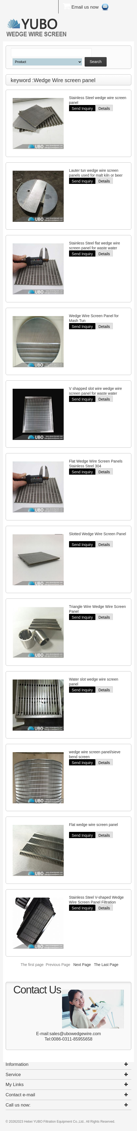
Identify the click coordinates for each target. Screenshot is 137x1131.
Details (104, 108)
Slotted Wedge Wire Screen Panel (97, 534)
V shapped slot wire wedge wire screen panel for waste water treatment (95, 393)
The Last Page (106, 964)
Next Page (82, 964)
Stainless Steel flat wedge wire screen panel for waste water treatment (94, 248)
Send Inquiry (82, 108)
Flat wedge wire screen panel (93, 824)
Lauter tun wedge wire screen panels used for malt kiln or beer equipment (95, 175)
